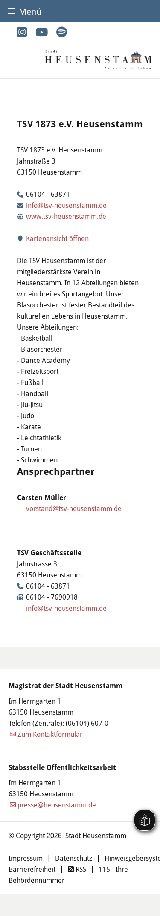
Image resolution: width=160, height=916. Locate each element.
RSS (77, 868)
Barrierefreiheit (32, 868)
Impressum (26, 857)
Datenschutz (73, 857)
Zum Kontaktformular (49, 733)
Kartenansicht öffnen (53, 238)
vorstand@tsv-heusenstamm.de (74, 508)
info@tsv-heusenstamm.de (66, 205)
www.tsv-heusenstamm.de (66, 216)
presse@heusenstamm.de (56, 804)
